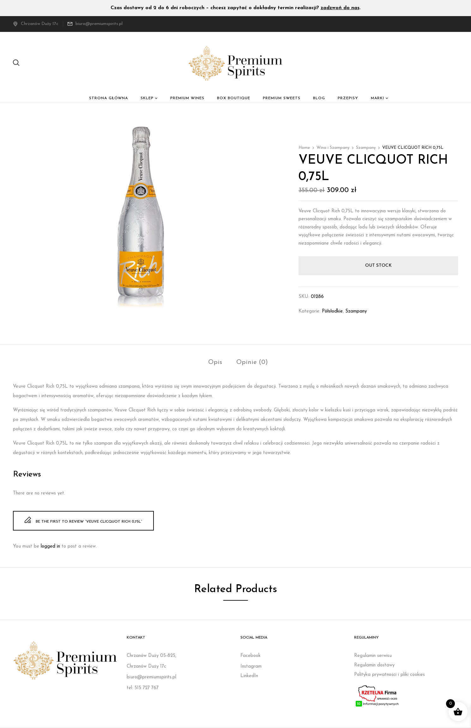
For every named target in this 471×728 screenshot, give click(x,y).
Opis (215, 362)
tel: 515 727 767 (143, 688)
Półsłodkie (332, 311)
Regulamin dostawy (374, 665)
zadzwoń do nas (340, 7)
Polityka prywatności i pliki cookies (389, 674)
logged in (50, 546)
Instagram (251, 666)
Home (304, 148)
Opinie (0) (252, 362)
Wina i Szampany (333, 148)
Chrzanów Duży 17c (35, 23)
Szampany (366, 148)
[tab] (215, 363)
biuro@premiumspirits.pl (99, 23)
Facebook (250, 655)
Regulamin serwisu (373, 655)
